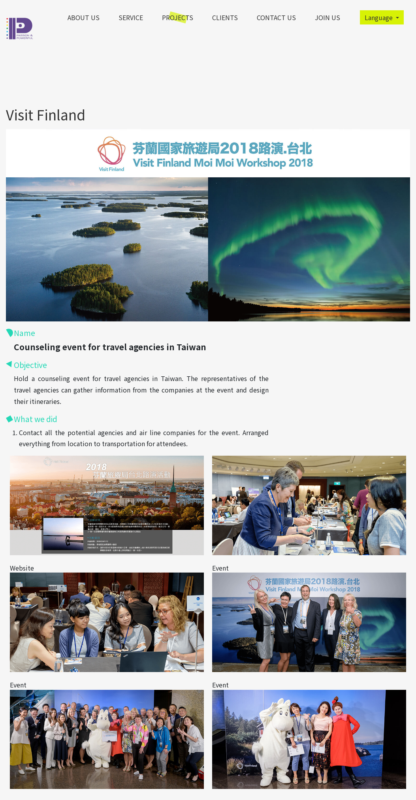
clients (225, 17)
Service (131, 17)
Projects (177, 17)
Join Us (327, 17)
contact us (276, 17)
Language (379, 17)
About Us (84, 17)
